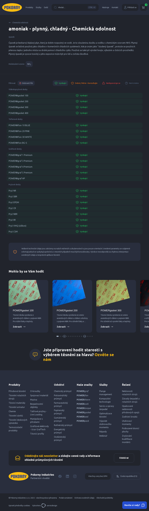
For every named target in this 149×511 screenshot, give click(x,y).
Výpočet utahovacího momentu (105, 424)
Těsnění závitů (16, 415)
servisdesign (49, 506)
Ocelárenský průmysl (60, 438)
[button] (57, 336)
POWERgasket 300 (111, 310)
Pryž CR (12, 208)
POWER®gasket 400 (18, 113)
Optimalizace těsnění (105, 415)
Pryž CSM (13, 231)
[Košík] (143, 7)
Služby (38, 7)
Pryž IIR (12, 220)
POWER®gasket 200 (18, 101)
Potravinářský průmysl (60, 397)
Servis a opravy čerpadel (106, 407)
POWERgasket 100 (23, 310)
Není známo (132, 83)
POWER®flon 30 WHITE (20, 137)
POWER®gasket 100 (18, 95)
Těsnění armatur (17, 407)
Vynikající (60, 83)
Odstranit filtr (26, 83)
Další (46, 7)
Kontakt (115, 7)
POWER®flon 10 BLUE (19, 125)
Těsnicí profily (37, 433)
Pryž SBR (13, 196)
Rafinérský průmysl (63, 425)
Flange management (105, 393)
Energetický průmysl (59, 431)
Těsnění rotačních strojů (17, 397)
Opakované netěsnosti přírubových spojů (130, 409)
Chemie (12, 411)
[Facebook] (60, 476)
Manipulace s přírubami (36, 420)
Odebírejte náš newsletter (41, 455)
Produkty (29, 7)
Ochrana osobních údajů (84, 498)
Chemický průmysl (62, 391)
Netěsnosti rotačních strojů (129, 393)
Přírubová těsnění (17, 391)
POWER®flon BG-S (18, 143)
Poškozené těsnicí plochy (130, 430)
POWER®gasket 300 (18, 107)
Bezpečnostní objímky (36, 405)
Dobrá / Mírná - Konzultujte (84, 83)
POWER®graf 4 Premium (20, 167)
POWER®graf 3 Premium (20, 161)
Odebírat (124, 458)
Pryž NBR (13, 214)
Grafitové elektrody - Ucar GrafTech (39, 428)
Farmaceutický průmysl (61, 404)
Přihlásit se (130, 7)
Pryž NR (12, 190)
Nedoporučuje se (111, 83)
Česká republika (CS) (126, 476)
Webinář (103, 436)
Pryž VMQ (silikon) (17, 226)
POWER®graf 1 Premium (20, 155)
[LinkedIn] (67, 476)
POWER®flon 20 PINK (19, 131)
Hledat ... (75, 7)
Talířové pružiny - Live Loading (38, 413)
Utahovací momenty (127, 422)
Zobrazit (19, 326)
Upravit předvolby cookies (19, 506)
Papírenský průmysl (59, 412)
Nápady (103, 431)
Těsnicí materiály (17, 403)
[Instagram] (74, 476)
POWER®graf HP (17, 178)
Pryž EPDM (14, 202)
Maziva (33, 399)
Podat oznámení (65, 498)
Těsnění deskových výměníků (18, 421)
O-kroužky (35, 391)
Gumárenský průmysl (60, 419)
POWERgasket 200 (67, 310)
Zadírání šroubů (129, 416)
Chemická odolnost (18, 22)
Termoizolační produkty (15, 429)
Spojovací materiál (39, 395)
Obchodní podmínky (104, 498)
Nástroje (105, 7)
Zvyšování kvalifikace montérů (127, 439)
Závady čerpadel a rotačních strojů (131, 400)
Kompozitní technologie (105, 400)
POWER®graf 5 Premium (20, 172)
